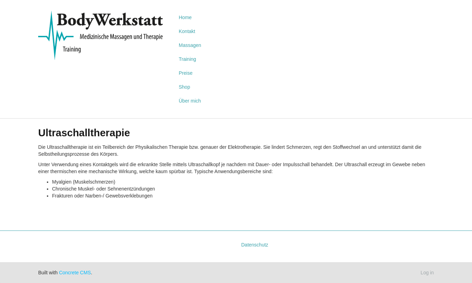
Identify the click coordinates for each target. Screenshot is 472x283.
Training (187, 59)
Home (185, 17)
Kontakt (187, 31)
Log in (427, 272)
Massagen (190, 45)
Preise (186, 73)
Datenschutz (254, 245)
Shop (184, 87)
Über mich (190, 101)
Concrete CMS (75, 272)
